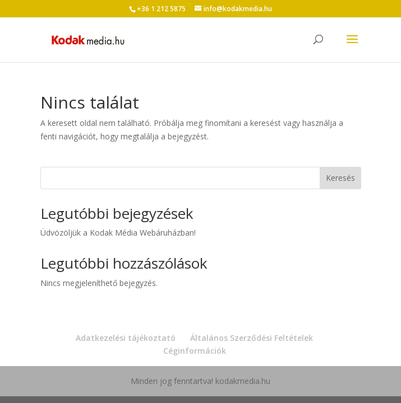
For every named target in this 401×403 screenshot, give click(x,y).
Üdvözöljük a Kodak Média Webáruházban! (118, 232)
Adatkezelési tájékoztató (126, 337)
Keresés (340, 177)
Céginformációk (194, 350)
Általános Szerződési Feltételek (251, 337)
